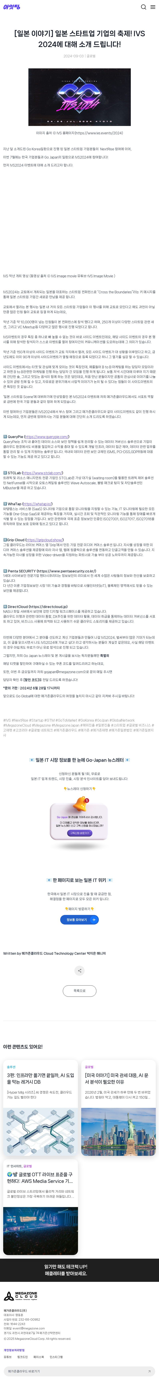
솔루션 (11, 1067)
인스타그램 (56, 1357)
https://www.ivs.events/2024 (99, 133)
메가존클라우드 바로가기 (24, 1371)
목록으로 (80, 991)
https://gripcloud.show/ (44, 540)
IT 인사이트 (14, 1166)
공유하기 (79, 971)
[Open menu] (153, 7)
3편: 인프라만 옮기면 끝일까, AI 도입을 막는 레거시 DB (40, 1078)
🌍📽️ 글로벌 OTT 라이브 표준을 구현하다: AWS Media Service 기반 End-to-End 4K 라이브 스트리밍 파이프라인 (40, 1178)
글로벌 (91, 56)
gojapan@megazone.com (63, 672)
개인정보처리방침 (14, 1350)
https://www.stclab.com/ (42, 473)
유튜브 (8, 1357)
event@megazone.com (29, 1328)
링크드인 (22, 1357)
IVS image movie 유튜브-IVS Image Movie (81, 276)
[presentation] (40, 1132)
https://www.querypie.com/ (46, 436)
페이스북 (39, 1357)
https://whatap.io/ (37, 504)
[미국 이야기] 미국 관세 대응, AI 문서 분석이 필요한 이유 (116, 1078)
